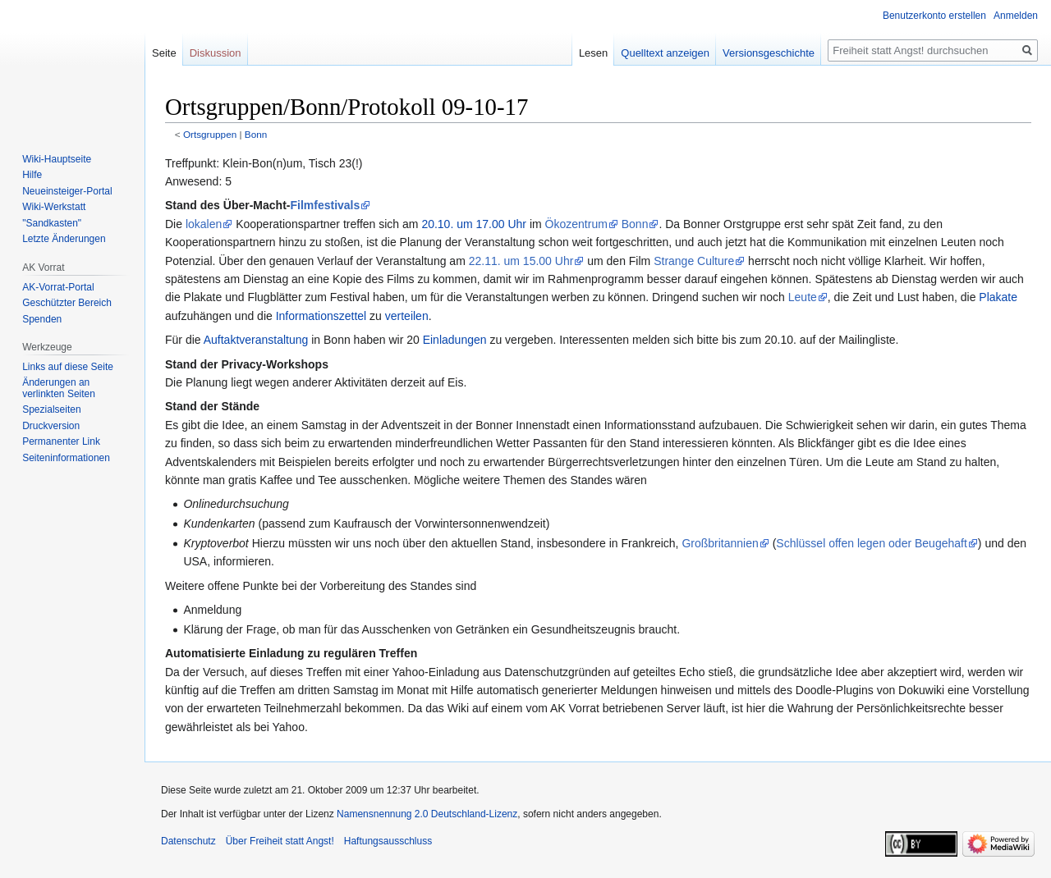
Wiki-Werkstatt (53, 207)
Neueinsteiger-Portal (67, 191)
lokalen (204, 224)
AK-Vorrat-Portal (58, 287)
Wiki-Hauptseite (56, 159)
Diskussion (215, 53)
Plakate (998, 297)
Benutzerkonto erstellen (934, 15)
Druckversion (51, 426)
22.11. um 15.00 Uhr (521, 261)
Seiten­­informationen (66, 458)
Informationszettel (321, 315)
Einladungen (455, 339)
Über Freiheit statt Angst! (280, 841)
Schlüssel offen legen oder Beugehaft (871, 543)
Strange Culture (694, 261)
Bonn (256, 134)
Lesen (593, 53)
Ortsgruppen (209, 134)
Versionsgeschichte (769, 53)
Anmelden (1016, 15)
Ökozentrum (576, 224)
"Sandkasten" (51, 223)
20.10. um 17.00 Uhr (473, 224)
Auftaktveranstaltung (256, 339)
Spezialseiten (51, 409)
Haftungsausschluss (388, 841)
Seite (164, 53)
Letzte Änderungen (63, 239)
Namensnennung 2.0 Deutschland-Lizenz (427, 814)
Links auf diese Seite (67, 367)
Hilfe (32, 175)
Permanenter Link (61, 441)
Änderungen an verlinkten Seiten (58, 388)
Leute (802, 297)
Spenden (42, 319)
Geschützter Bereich (67, 303)
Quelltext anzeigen (665, 53)
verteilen (407, 315)
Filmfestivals (325, 205)
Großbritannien (720, 543)
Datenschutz (188, 841)
